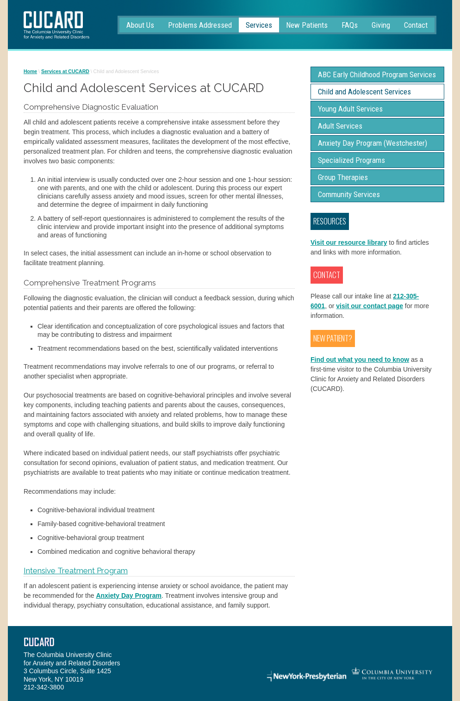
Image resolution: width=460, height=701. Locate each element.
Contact (416, 25)
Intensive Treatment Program (76, 570)
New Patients (307, 25)
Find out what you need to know (360, 359)
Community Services (349, 194)
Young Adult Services (350, 108)
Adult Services (340, 125)
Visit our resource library (349, 242)
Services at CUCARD (65, 71)
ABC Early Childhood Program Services (377, 74)
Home (30, 71)
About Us (140, 25)
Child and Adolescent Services (364, 91)
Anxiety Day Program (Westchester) (372, 143)
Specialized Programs (351, 160)
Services (259, 25)
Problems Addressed (200, 25)
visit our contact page (369, 306)
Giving (381, 25)
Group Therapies (343, 177)
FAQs (350, 25)
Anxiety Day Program (129, 595)
